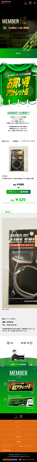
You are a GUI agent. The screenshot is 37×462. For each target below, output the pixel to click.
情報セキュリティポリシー (25, 446)
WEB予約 (30, 3)
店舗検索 (25, 3)
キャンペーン (18, 422)
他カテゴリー (6, 141)
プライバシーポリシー (7, 446)
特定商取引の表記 (6, 450)
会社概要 (18, 441)
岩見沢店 (15, 141)
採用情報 (18, 437)
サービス (18, 432)
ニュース (18, 427)
